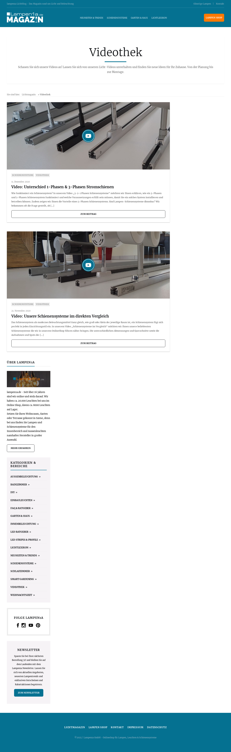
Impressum (135, 727)
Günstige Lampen (202, 4)
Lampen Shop (214, 17)
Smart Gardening (22, 579)
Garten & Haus (139, 18)
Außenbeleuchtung (24, 476)
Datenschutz (157, 727)
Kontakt (220, 4)
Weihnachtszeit (21, 595)
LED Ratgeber (19, 531)
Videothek (42, 175)
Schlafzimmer (20, 571)
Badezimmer (18, 484)
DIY (12, 492)
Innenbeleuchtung (23, 523)
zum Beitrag (88, 214)
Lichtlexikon (159, 18)
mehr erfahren (21, 448)
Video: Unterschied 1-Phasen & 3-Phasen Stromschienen (62, 187)
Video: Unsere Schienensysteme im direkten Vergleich (60, 316)
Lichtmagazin (29, 94)
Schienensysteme (117, 18)
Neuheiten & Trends (91, 18)
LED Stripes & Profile (24, 539)
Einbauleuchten (21, 500)
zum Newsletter (29, 692)
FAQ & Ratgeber (20, 508)
